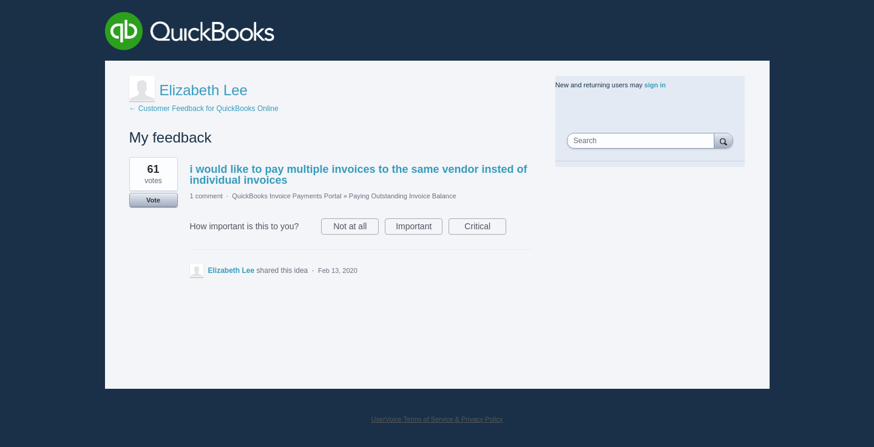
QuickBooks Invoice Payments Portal (286, 196)
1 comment (206, 196)
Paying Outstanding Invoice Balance (402, 196)
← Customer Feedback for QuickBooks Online (204, 108)
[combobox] (643, 140)
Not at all (356, 228)
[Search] (723, 140)
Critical (485, 228)
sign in (655, 85)
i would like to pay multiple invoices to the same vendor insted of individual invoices (358, 174)
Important (419, 228)
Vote (153, 200)
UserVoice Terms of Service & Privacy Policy (437, 419)
